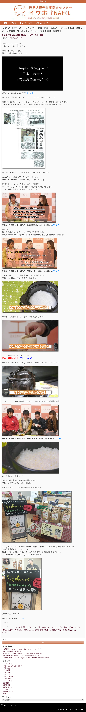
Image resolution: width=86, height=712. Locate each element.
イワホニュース (8, 668)
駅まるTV (27, 627)
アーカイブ (6, 697)
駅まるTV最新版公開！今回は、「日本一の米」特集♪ (23, 35)
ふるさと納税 (7, 678)
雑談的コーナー (8, 691)
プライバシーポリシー (9, 705)
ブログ (13, 23)
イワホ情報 (17, 627)
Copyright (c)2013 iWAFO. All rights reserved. (66, 709)
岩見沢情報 (7, 685)
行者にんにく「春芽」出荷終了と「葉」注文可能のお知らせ (22, 653)
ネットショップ (26, 23)
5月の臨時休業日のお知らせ (12, 651)
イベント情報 (7, 664)
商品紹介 (6, 683)
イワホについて (41, 23)
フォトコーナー (8, 676)
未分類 (5, 689)
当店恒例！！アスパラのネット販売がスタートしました (22, 649)
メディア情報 (7, 681)
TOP (6, 23)
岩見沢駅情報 (7, 687)
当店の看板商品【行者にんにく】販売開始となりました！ (22, 655)
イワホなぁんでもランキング (12, 666)
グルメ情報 (7, 672)
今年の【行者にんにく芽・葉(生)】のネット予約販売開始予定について (26, 658)
